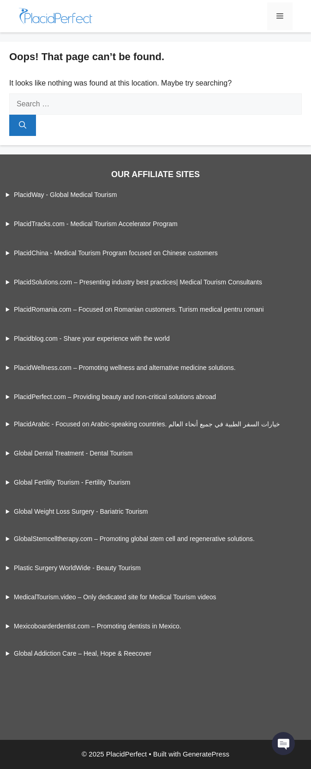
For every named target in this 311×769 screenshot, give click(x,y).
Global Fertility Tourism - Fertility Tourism (72, 482)
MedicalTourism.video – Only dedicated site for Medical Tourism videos (115, 597)
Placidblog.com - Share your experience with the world (92, 338)
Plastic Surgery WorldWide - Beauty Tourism (77, 568)
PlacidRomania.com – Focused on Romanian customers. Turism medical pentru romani (139, 309)
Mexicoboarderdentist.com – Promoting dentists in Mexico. (97, 626)
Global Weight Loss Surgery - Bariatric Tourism (81, 511)
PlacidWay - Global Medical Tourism (65, 194)
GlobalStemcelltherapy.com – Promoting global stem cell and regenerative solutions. (134, 538)
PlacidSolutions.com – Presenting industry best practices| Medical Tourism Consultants (138, 282)
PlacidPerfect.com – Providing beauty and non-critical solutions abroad (115, 396)
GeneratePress (206, 754)
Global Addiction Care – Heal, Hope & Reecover (82, 653)
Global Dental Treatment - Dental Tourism (73, 453)
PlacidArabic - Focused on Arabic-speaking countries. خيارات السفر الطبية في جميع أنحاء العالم (147, 424)
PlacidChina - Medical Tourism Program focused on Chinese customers (116, 253)
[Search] (22, 125)
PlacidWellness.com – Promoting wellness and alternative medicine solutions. (125, 367)
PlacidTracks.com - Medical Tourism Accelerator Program (96, 224)
